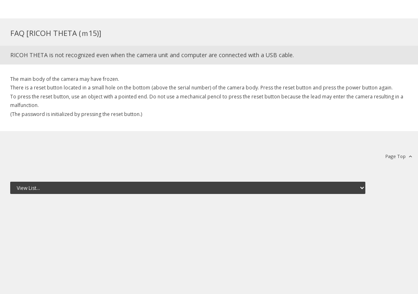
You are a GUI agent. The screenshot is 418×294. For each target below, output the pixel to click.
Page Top (395, 156)
